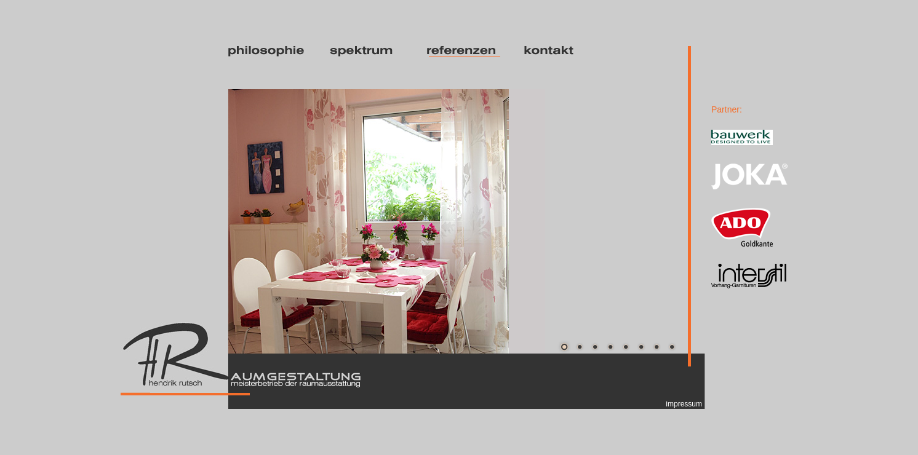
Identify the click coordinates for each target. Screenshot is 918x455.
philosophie (268, 51)
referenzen (465, 51)
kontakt (562, 51)
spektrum (367, 51)
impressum (684, 404)
